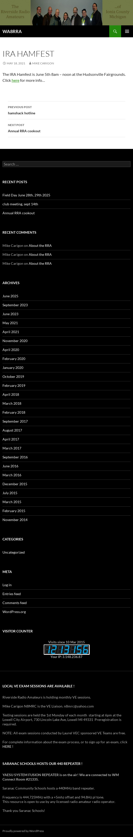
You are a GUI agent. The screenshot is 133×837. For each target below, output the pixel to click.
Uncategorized (13, 552)
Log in (7, 585)
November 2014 (14, 520)
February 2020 (13, 358)
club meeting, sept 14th (20, 204)
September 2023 (15, 305)
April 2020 (10, 350)
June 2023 (10, 314)
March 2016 (11, 475)
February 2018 (13, 412)
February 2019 (13, 385)
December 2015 (14, 484)
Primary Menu (127, 31)
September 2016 (15, 457)
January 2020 (12, 367)
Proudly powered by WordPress (23, 831)
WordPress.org (14, 612)
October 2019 (13, 376)
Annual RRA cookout (66, 127)
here (15, 80)
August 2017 (12, 430)
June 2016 (10, 466)
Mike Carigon (43, 63)
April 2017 (10, 439)
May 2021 (10, 323)
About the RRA (40, 245)
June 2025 (10, 296)
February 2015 (13, 511)
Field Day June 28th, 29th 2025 (26, 195)
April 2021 (10, 332)
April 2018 (10, 394)
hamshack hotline (66, 109)
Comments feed (14, 603)
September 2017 (15, 421)
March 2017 (11, 448)
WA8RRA (12, 31)
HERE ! (7, 746)
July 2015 (9, 493)
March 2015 (11, 502)
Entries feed (11, 594)
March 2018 (11, 403)
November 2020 (14, 341)
